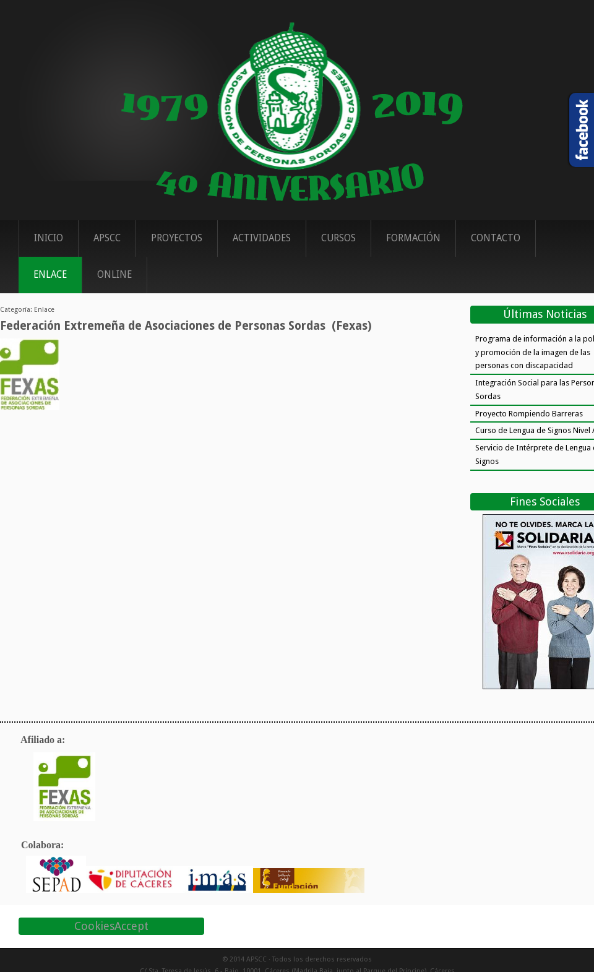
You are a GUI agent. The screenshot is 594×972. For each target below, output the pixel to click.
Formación (413, 238)
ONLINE (114, 274)
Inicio (48, 238)
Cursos (338, 238)
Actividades (262, 238)
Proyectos (176, 238)
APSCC (107, 238)
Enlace (50, 274)
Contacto (495, 238)
